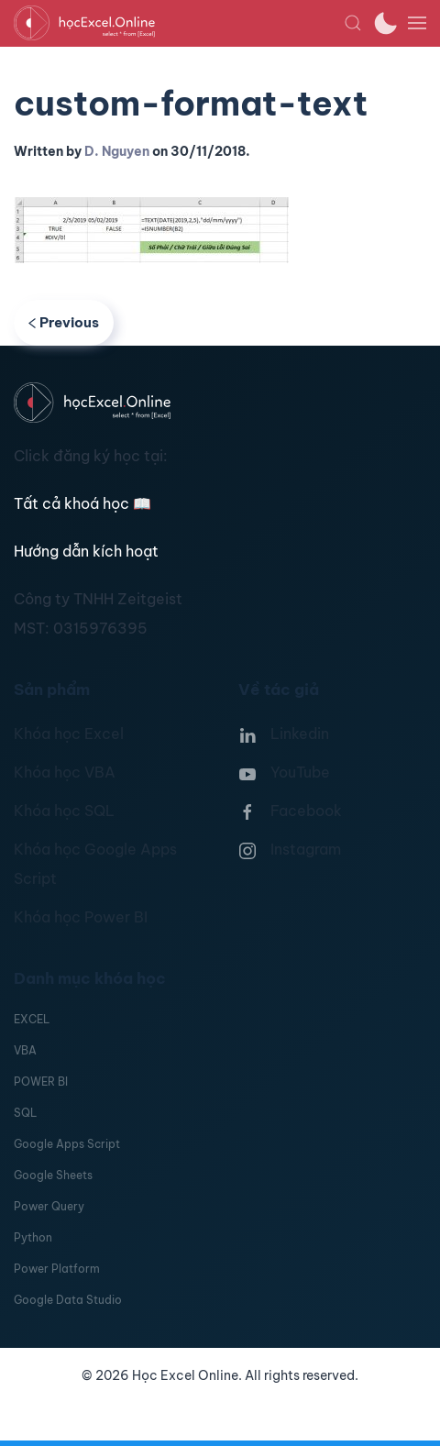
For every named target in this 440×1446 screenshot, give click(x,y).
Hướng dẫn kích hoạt (86, 551)
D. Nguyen (116, 151)
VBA (25, 1050)
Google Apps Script (67, 1144)
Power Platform (57, 1268)
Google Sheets (53, 1175)
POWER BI (41, 1081)
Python (33, 1237)
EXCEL (32, 1019)
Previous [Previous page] (63, 322)
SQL (25, 1113)
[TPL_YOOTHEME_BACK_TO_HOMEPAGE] (179, 23)
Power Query (49, 1206)
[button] (353, 23)
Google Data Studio (68, 1300)
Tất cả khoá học (82, 503)
